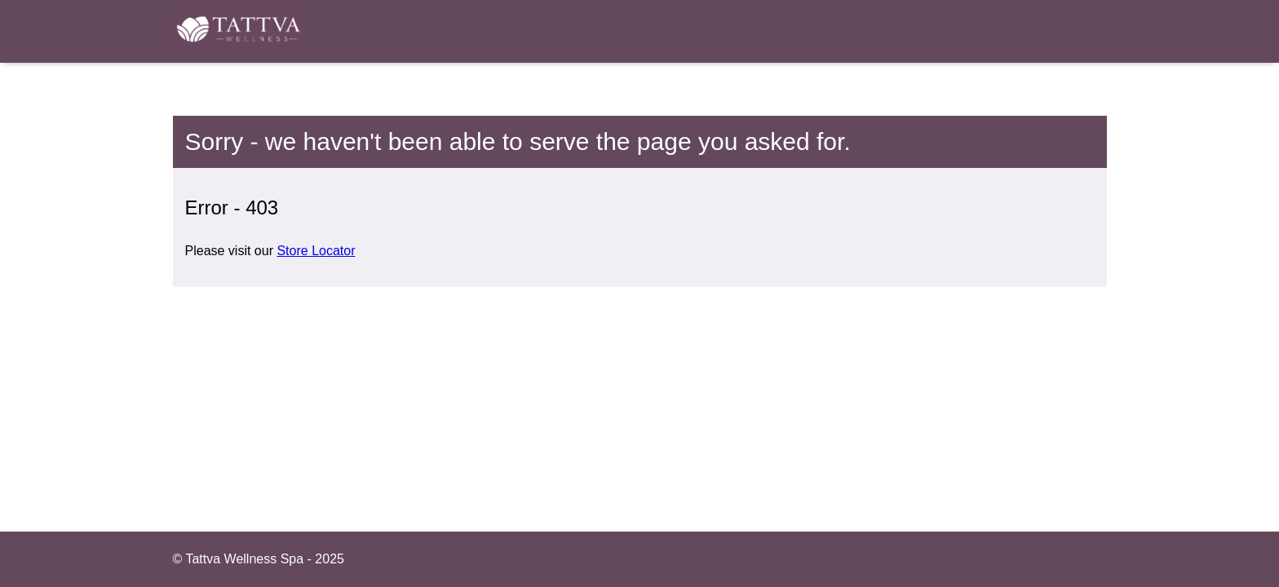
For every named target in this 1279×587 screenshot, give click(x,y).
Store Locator (316, 251)
